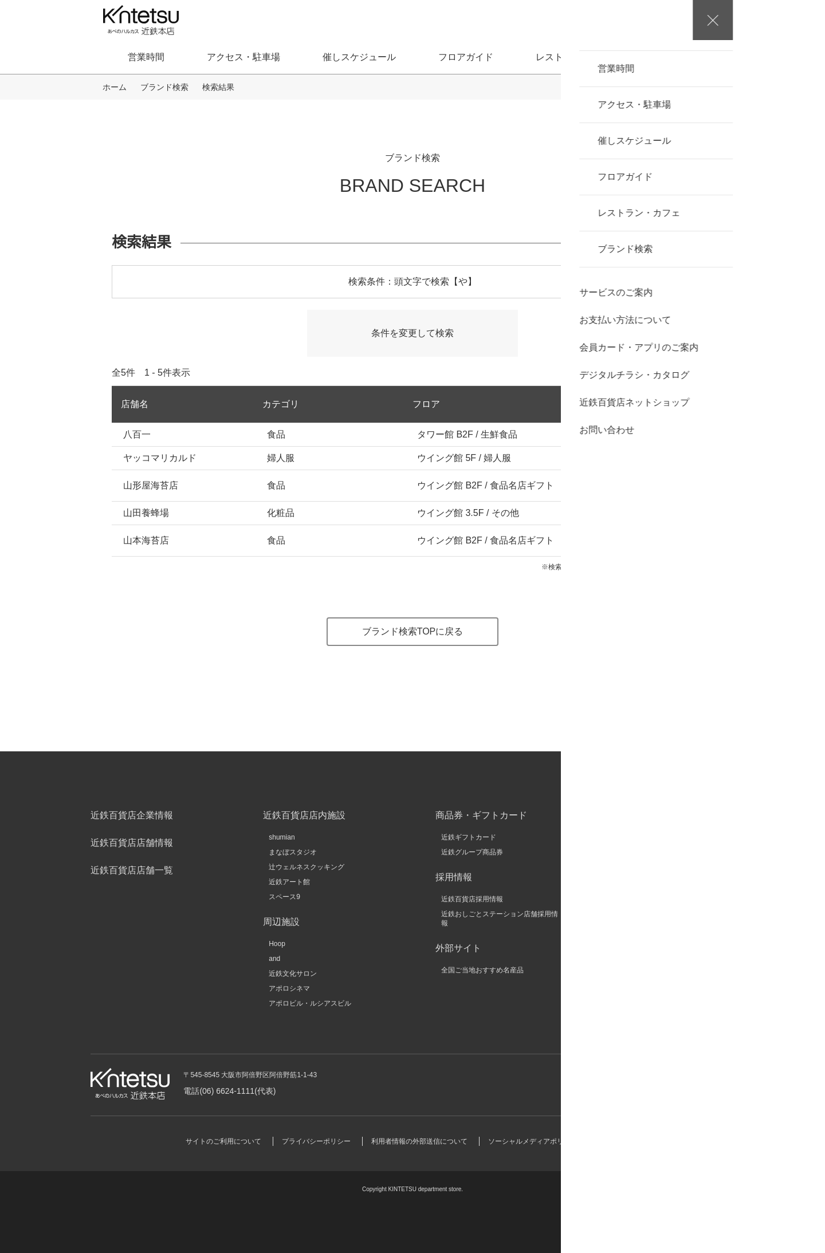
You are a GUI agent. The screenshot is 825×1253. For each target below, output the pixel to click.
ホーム (115, 87)
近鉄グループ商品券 (472, 852)
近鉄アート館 (289, 882)
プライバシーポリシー (316, 1141)
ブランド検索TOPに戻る (412, 631)
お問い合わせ (666, 1083)
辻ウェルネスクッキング (306, 867)
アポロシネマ (289, 988)
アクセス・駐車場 (243, 57)
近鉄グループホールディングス (662, 837)
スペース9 (284, 897)
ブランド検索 (688, 57)
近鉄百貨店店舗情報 (132, 843)
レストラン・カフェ (577, 57)
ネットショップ (622, 485)
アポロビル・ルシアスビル (310, 1003)
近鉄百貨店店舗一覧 (132, 870)
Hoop (277, 944)
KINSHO (627, 882)
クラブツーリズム (641, 897)
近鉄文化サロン (293, 974)
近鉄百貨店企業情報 (132, 815)
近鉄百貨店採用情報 (472, 899)
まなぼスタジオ (293, 852)
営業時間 (146, 57)
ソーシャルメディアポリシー (533, 1141)
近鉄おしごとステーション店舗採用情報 (499, 918)
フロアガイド (465, 57)
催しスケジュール (359, 57)
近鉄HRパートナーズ (646, 912)
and (274, 959)
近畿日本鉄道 (634, 852)
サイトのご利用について (223, 1141)
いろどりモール (638, 941)
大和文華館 (631, 956)
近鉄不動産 (631, 867)
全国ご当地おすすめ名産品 (482, 970)
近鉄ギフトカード (468, 837)
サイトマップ (618, 1141)
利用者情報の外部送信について (419, 1141)
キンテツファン (638, 927)
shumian (281, 837)
